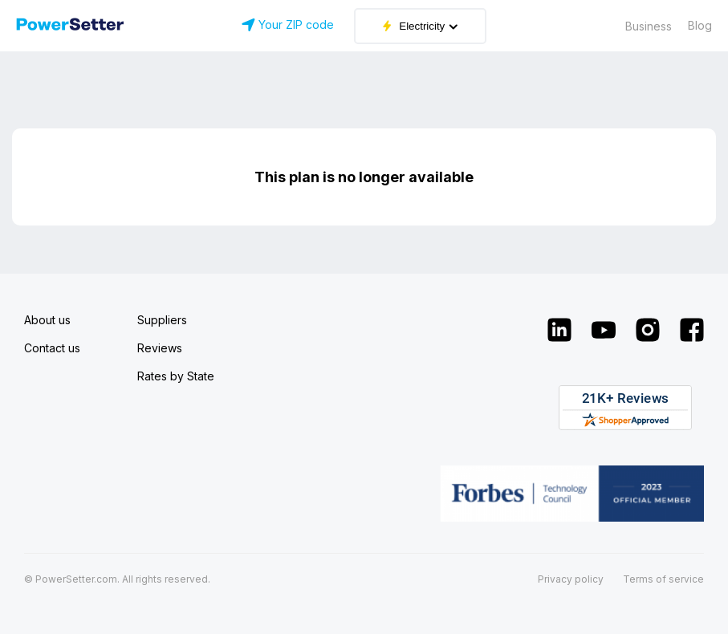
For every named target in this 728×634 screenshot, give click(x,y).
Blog (700, 25)
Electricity (420, 26)
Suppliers (162, 320)
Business (648, 26)
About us (47, 320)
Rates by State (175, 376)
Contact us (52, 348)
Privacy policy (571, 579)
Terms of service (663, 579)
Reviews (159, 348)
